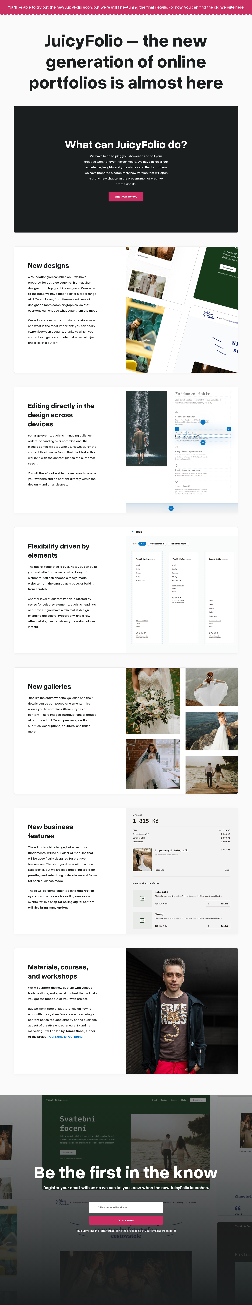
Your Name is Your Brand (65, 1036)
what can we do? (126, 196)
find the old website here (221, 6)
